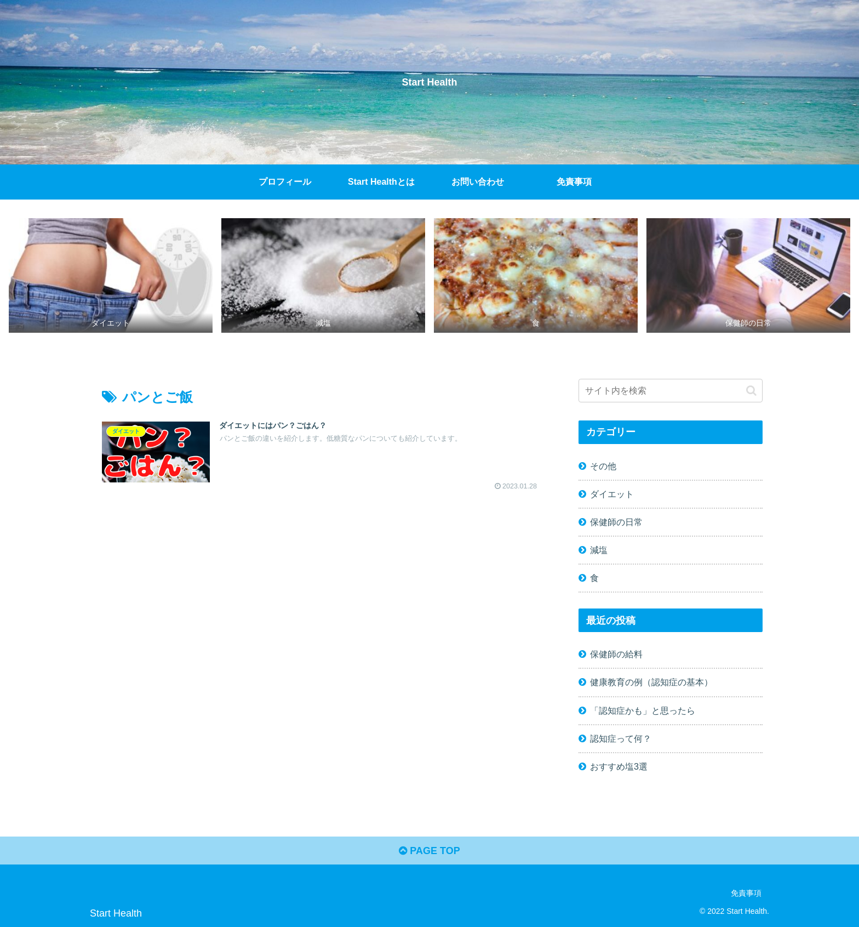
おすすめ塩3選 (619, 766)
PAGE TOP (429, 850)
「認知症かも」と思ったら (642, 710)
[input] (671, 390)
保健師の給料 (616, 654)
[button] (751, 390)
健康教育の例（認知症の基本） (651, 682)
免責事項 (746, 893)
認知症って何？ (620, 738)
